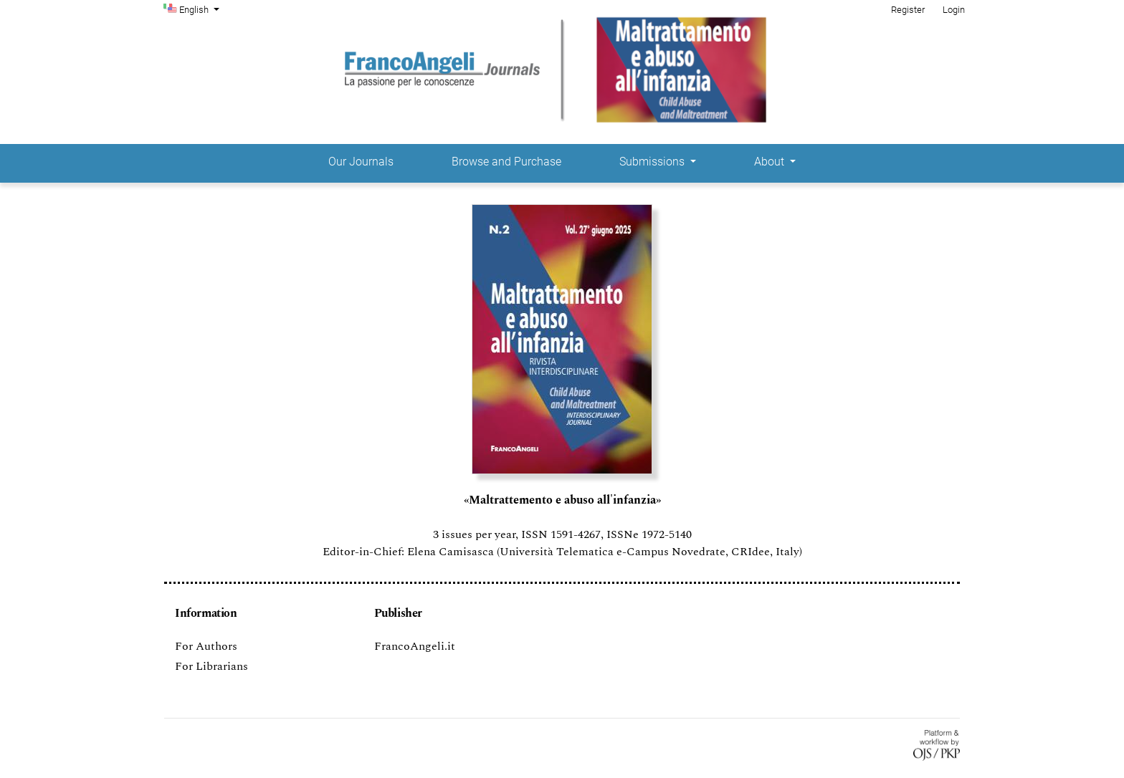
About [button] (770, 161)
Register (908, 9)
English (200, 8)
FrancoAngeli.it (414, 646)
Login (954, 9)
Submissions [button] (653, 161)
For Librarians (211, 666)
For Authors (206, 646)
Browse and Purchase (506, 161)
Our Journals (361, 161)
